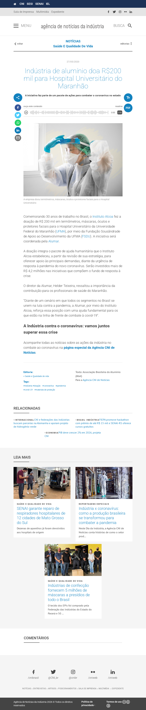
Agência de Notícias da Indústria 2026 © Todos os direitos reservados (43, 704)
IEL (48, 3)
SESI (30, 3)
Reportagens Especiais (94, 504)
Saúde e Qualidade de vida (73, 46)
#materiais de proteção (45, 389)
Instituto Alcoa (102, 216)
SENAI (39, 3)
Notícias (26, 688)
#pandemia (61, 385)
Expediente (57, 11)
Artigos (52, 688)
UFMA (60, 231)
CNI (21, 3)
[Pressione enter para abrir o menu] (16, 25)
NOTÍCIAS (73, 41)
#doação (36, 385)
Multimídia (42, 11)
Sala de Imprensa (24, 11)
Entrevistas (39, 688)
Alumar (53, 241)
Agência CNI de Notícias (96, 380)
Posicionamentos (67, 688)
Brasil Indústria (88, 420)
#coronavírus (48, 385)
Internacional (24, 420)
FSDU (86, 236)
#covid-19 (28, 389)
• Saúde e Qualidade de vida (36, 376)
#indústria (27, 385)
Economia (52, 433)
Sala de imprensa (87, 688)
